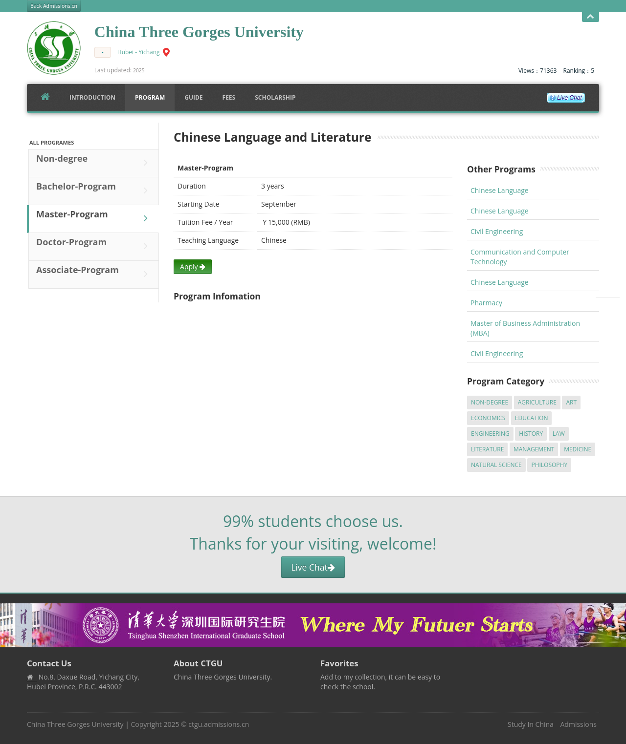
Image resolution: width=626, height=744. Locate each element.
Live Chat (313, 567)
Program (150, 97)
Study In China (531, 724)
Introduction (92, 97)
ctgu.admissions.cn (218, 724)
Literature (487, 449)
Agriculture (537, 402)
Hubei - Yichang (138, 52)
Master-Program (94, 218)
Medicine (577, 449)
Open (590, 16)
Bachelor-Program (94, 190)
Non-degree (94, 162)
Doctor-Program (94, 246)
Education (531, 418)
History (531, 433)
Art (571, 402)
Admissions (578, 724)
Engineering (490, 433)
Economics (488, 418)
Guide (193, 97)
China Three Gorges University (75, 724)
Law (559, 433)
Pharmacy (486, 302)
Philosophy (549, 465)
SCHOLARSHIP (275, 97)
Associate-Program (94, 274)
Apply (192, 266)
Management (534, 449)
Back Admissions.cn (53, 5)
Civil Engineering (496, 231)
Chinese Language (499, 190)
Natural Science (496, 465)
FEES (229, 97)
